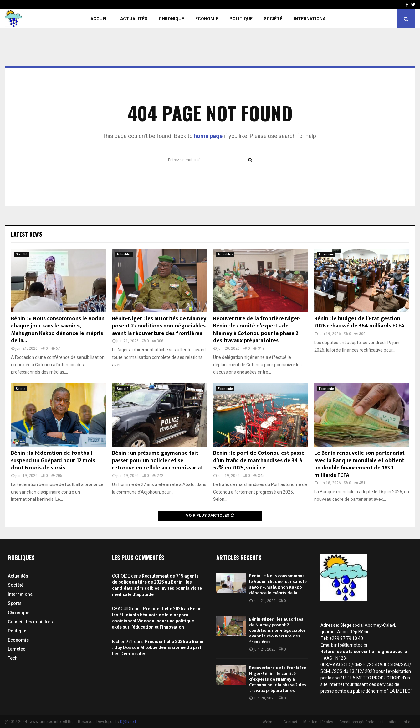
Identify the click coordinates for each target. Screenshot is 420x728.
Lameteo (17, 649)
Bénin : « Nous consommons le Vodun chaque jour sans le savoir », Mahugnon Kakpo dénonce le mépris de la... (58, 329)
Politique (241, 18)
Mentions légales (318, 722)
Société (273, 18)
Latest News (26, 234)
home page (208, 136)
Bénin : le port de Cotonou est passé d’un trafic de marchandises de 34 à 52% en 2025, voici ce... (259, 460)
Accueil (99, 18)
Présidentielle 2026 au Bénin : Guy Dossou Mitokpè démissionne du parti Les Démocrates (157, 647)
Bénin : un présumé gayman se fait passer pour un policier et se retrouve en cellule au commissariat (157, 460)
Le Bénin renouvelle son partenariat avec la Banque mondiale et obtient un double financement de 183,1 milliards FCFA (359, 464)
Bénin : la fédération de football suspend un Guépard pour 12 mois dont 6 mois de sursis (53, 460)
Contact (290, 722)
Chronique (171, 18)
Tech (13, 658)
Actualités (133, 18)
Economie (206, 18)
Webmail (270, 722)
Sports (20, 388)
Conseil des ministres (30, 621)
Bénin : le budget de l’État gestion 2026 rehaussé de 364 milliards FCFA (359, 322)
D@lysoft (128, 722)
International (311, 18)
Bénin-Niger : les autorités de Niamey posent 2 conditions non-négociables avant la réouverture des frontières (159, 326)
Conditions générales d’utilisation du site (374, 722)
